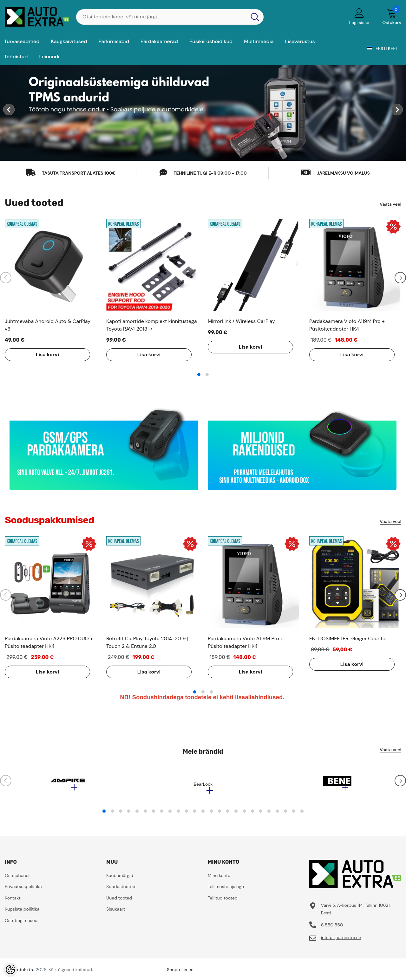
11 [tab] (186, 814)
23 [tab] (285, 814)
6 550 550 (332, 928)
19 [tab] (252, 814)
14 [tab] (211, 814)
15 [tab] (219, 814)
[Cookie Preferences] (10, 970)
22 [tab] (277, 814)
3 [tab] (211, 691)
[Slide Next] (400, 277)
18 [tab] (244, 814)
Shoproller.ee (180, 973)
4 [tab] (128, 814)
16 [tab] (227, 814)
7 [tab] (153, 814)
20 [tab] (260, 814)
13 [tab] (203, 814)
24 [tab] (293, 814)
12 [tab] (194, 814)
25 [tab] (302, 814)
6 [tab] (145, 814)
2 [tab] (207, 374)
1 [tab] (198, 374)
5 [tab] (137, 814)
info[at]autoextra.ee (341, 941)
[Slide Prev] (5, 277)
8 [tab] (161, 814)
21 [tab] (269, 814)
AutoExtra (24, 973)
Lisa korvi (42, 354)
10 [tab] (178, 814)
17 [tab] (236, 814)
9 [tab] (170, 814)
